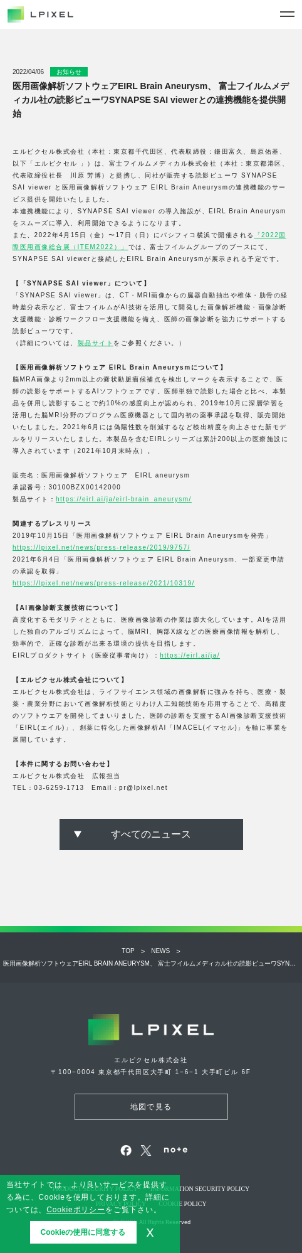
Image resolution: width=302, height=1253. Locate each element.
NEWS (160, 950)
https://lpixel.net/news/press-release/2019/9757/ (101, 547)
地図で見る (151, 1106)
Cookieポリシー (75, 1209)
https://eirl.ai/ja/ (190, 655)
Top (128, 950)
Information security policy (200, 1188)
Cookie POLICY (182, 1203)
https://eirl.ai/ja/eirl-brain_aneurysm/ (124, 499)
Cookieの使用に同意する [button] (82, 1232)
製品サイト (96, 342)
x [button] (150, 1231)
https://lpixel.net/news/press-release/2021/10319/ (104, 583)
